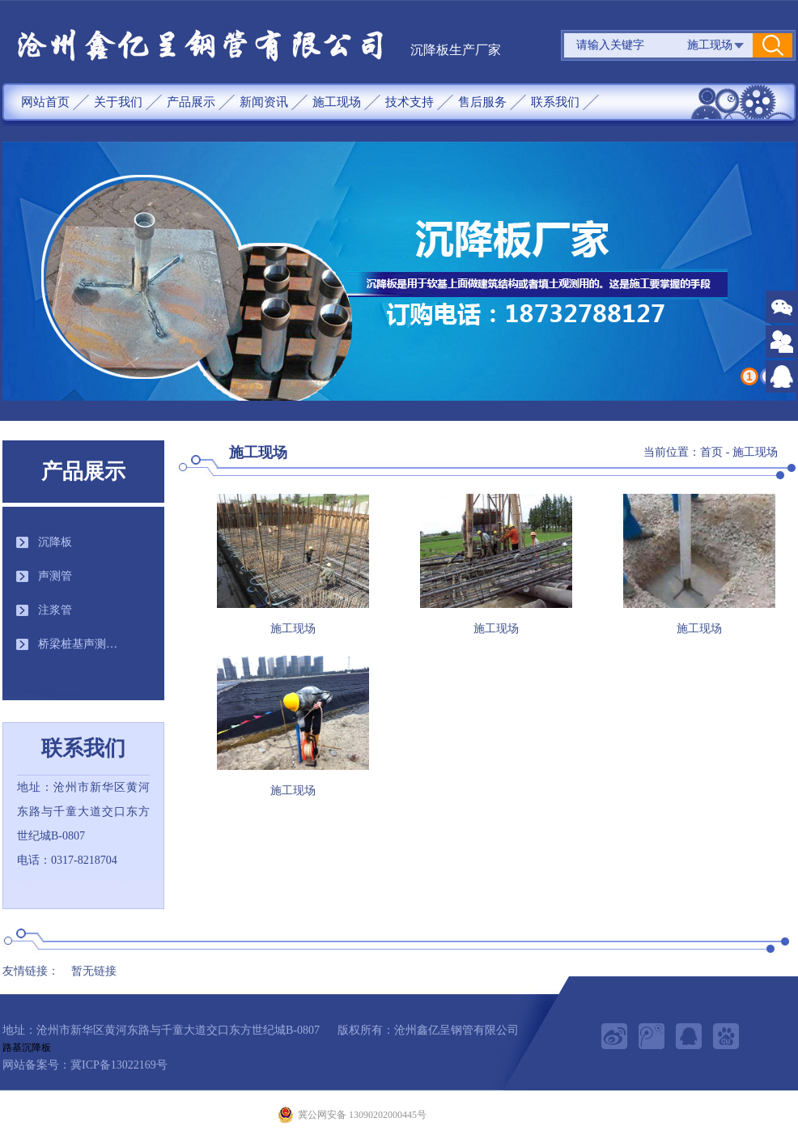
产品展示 (191, 102)
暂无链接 (94, 971)
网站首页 (45, 102)
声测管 (55, 576)
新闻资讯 (264, 102)
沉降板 (55, 542)
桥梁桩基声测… (77, 644)
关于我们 (118, 102)
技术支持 (409, 102)
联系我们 (555, 102)
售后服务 (482, 102)
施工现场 (336, 102)
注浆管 (55, 610)
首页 (711, 452)
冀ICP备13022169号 (119, 1065)
